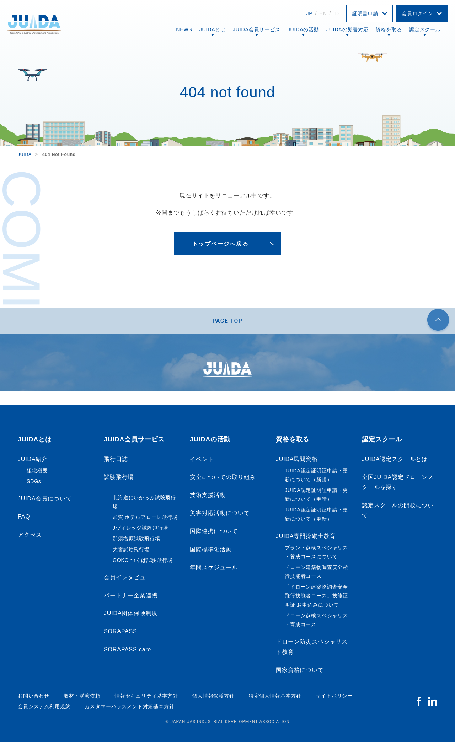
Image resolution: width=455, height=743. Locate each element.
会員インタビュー (128, 579)
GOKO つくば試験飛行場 (143, 561)
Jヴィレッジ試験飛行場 (140, 529)
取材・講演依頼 (82, 697)
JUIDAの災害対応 (347, 29)
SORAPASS (120, 633)
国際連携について (214, 533)
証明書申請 (365, 13)
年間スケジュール (214, 568)
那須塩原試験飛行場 (136, 540)
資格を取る (389, 29)
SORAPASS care (127, 651)
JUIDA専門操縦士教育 (306, 538)
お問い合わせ (33, 697)
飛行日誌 (116, 460)
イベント (202, 460)
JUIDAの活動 (303, 29)
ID (336, 13)
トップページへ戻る (220, 244)
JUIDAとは (212, 29)
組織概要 (37, 471)
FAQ (24, 518)
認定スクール (425, 29)
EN (323, 13)
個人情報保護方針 (213, 697)
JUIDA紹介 (33, 460)
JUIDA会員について (44, 500)
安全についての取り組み (223, 478)
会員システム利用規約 (44, 708)
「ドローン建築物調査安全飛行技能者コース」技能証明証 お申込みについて (316, 597)
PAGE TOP (227, 321)
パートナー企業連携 (131, 596)
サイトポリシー (334, 697)
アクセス (30, 536)
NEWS (184, 29)
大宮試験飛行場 (131, 550)
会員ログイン (417, 13)
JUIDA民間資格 (297, 460)
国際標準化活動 (211, 551)
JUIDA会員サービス (256, 29)
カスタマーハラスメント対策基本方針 (129, 708)
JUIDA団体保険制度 (130, 615)
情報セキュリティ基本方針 (146, 697)
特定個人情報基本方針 (275, 697)
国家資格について (300, 671)
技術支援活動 (208, 496)
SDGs (34, 483)
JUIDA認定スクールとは (395, 460)
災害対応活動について (220, 514)
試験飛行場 (119, 478)
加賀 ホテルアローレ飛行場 (145, 518)
